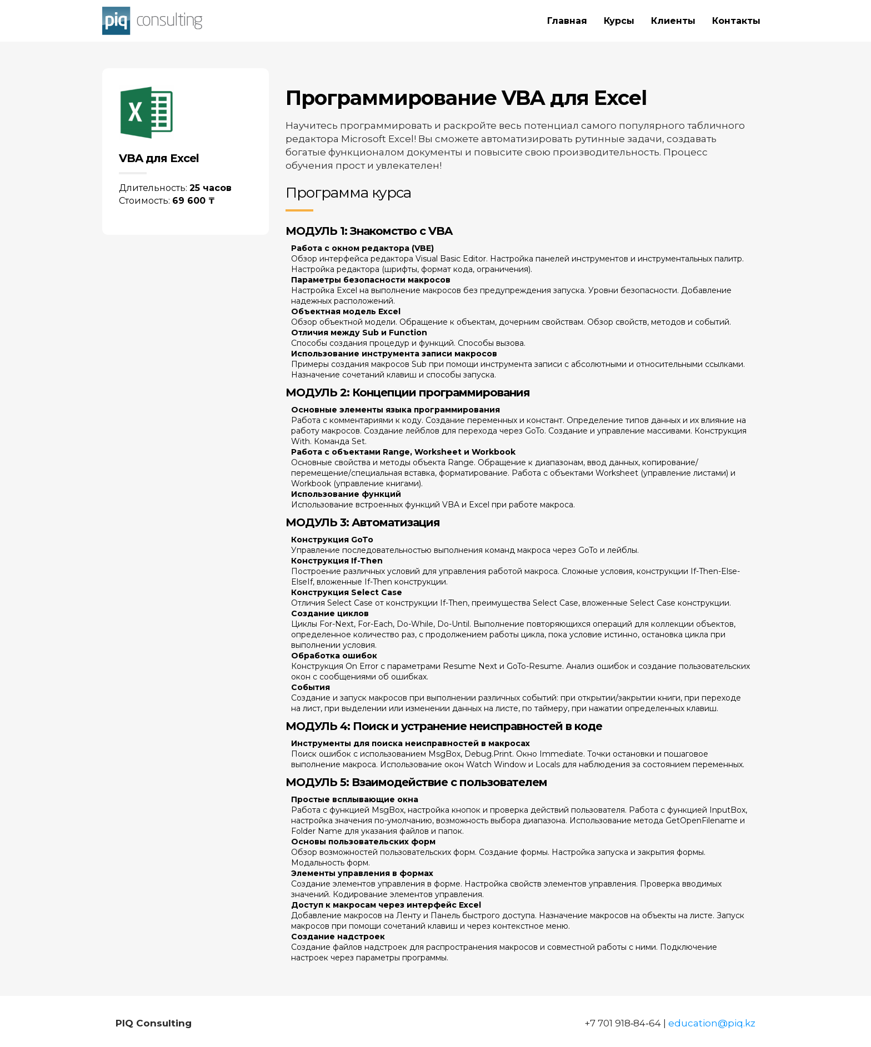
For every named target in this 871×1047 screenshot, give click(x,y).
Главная (567, 21)
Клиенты (673, 21)
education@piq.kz (711, 1023)
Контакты (736, 21)
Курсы (619, 21)
